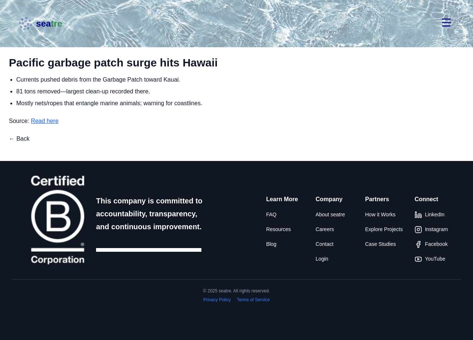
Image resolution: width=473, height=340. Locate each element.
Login (322, 259)
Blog (271, 244)
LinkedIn (430, 215)
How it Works (380, 214)
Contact (324, 244)
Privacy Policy (217, 299)
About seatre (330, 214)
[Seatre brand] (40, 23)
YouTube (430, 259)
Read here (45, 121)
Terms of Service (253, 299)
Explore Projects (384, 229)
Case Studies (380, 244)
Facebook (431, 244)
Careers (325, 229)
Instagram (431, 229)
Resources (278, 229)
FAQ (271, 214)
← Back (19, 138)
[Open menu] (446, 24)
